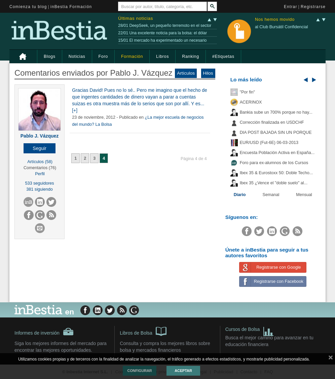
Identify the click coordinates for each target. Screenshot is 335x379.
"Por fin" (247, 92)
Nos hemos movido (275, 19)
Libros (162, 56)
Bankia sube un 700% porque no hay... (276, 112)
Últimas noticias (135, 18)
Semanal (271, 194)
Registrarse (313, 6)
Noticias (77, 56)
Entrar (290, 6)
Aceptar (183, 371)
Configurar (139, 371)
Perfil (40, 174)
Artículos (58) (39, 161)
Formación (132, 56)
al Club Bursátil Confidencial (281, 27)
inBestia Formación (71, 6)
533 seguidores (39, 183)
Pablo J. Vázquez (40, 136)
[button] (39, 148)
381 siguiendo (39, 189)
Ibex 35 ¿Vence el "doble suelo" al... (273, 183)
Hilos (208, 73)
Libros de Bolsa (143, 331)
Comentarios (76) (40, 167)
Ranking (190, 56)
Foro (103, 56)
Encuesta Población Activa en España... (277, 152)
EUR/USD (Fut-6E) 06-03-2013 (269, 142)
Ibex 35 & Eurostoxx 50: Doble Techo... (276, 172)
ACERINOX (251, 102)
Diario (240, 194)
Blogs (49, 56)
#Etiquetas (223, 56)
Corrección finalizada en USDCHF (272, 122)
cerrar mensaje (330, 359)
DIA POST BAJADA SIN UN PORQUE (276, 132)
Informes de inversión (44, 332)
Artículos (186, 73)
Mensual (304, 194)
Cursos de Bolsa (249, 330)
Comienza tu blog (28, 6)
